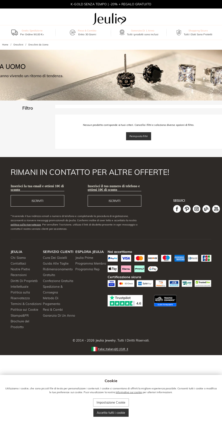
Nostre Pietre (20, 269)
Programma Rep (87, 269)
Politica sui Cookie (24, 310)
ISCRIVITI (37, 201)
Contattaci (18, 263)
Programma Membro (90, 263)
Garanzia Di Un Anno (59, 315)
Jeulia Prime (84, 258)
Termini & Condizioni (26, 304)
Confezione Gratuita (58, 281)
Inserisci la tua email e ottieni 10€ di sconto (37, 187)
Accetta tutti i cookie (111, 413)
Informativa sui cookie (129, 392)
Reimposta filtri (138, 136)
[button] (111, 349)
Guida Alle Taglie (56, 263)
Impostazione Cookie (111, 402)
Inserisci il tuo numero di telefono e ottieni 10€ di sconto (114, 187)
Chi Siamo (18, 258)
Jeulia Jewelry (105, 340)
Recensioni (19, 275)
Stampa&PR (20, 315)
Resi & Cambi (53, 310)
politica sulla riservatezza (26, 224)
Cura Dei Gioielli (55, 258)
